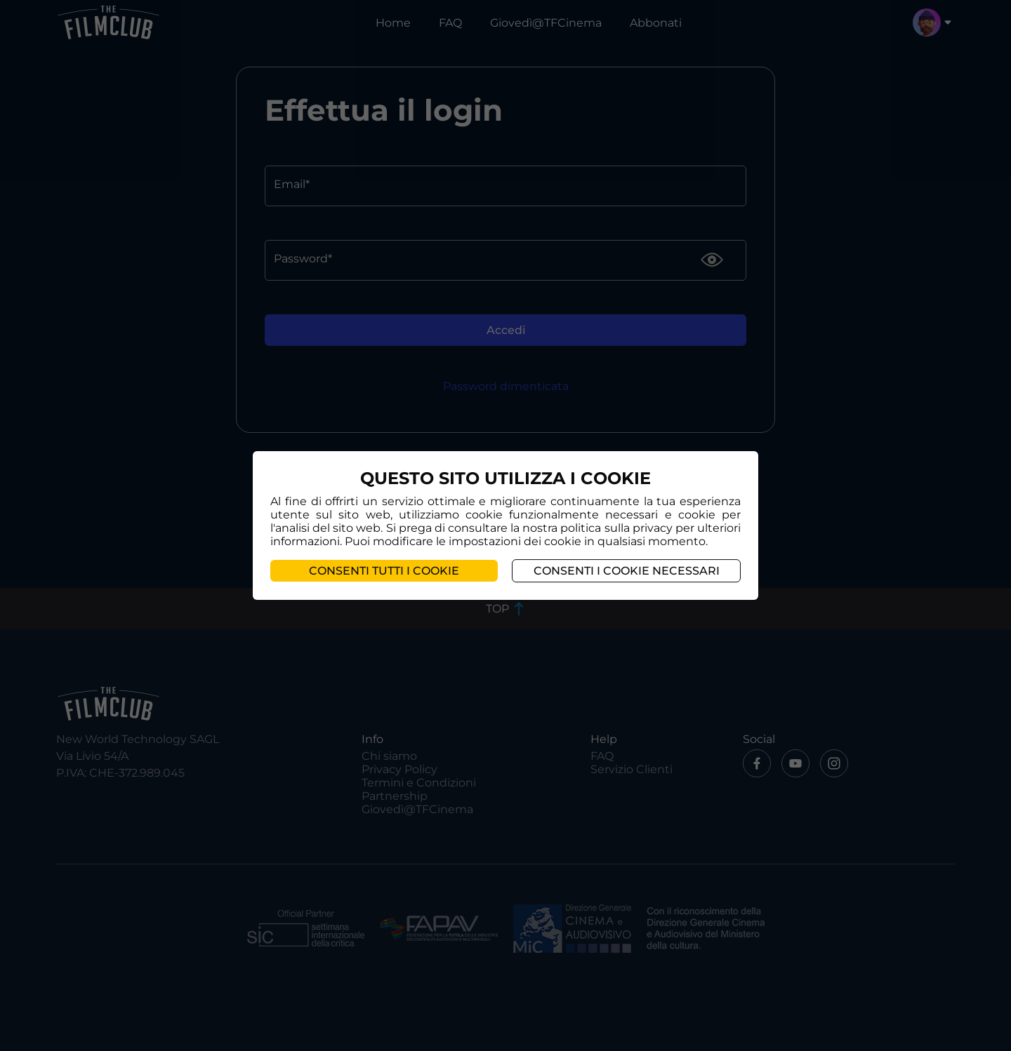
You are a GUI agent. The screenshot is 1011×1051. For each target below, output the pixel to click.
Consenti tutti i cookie (384, 570)
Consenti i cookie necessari (627, 570)
